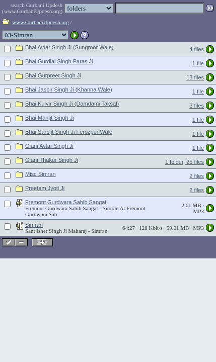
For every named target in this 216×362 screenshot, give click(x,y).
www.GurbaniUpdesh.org (40, 22)
